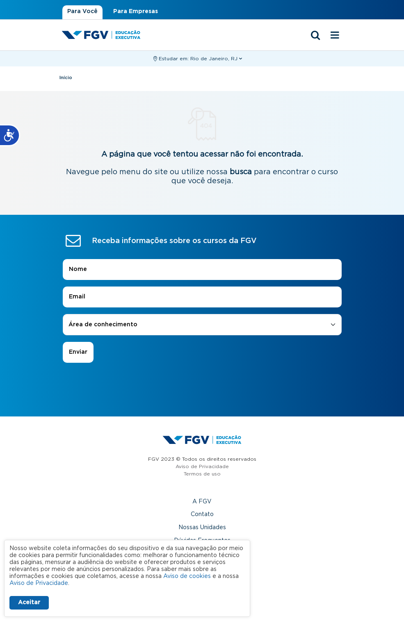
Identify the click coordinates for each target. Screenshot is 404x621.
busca (241, 172)
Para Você (82, 11)
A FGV (202, 502)
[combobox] (202, 325)
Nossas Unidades (202, 527)
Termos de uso (202, 473)
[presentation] (202, 386)
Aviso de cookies (187, 576)
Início (65, 77)
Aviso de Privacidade (202, 466)
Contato (202, 514)
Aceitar (29, 602)
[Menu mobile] (335, 36)
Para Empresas (135, 11)
